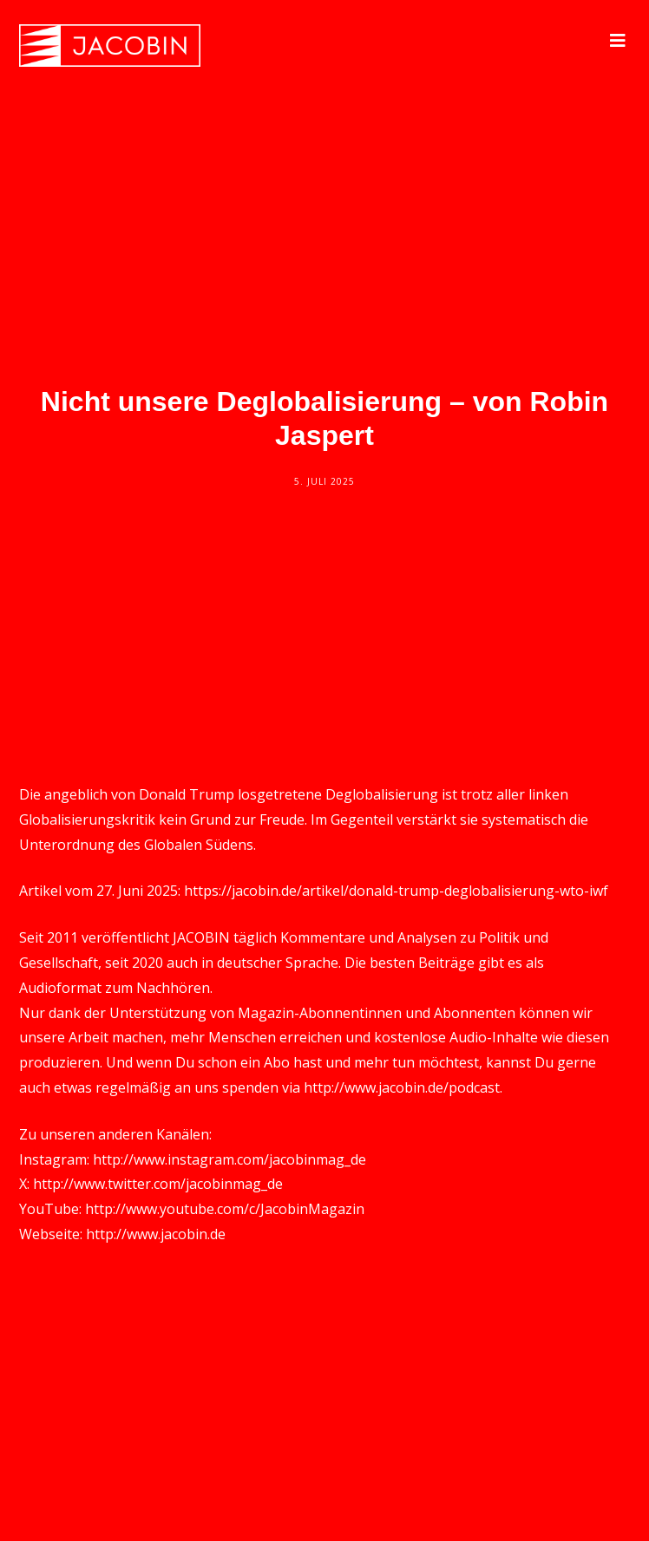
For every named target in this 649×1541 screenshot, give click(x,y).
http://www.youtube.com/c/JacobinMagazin (224, 1208)
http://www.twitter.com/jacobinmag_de (158, 1183)
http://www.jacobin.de (156, 1234)
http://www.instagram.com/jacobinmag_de (229, 1159)
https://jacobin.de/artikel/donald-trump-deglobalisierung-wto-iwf (396, 890)
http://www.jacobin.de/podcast (402, 1087)
